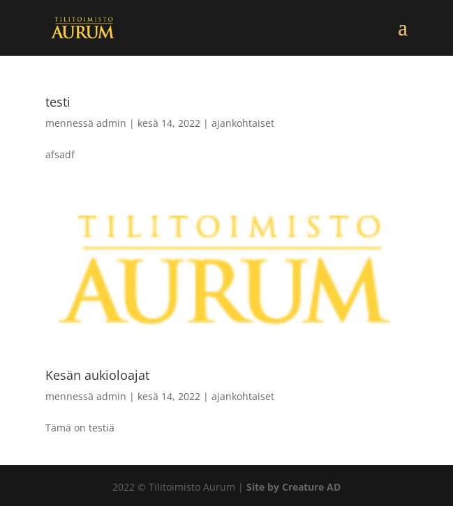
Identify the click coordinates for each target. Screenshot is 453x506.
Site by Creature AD (293, 486)
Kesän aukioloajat (97, 375)
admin (111, 123)
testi (57, 101)
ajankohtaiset (242, 123)
